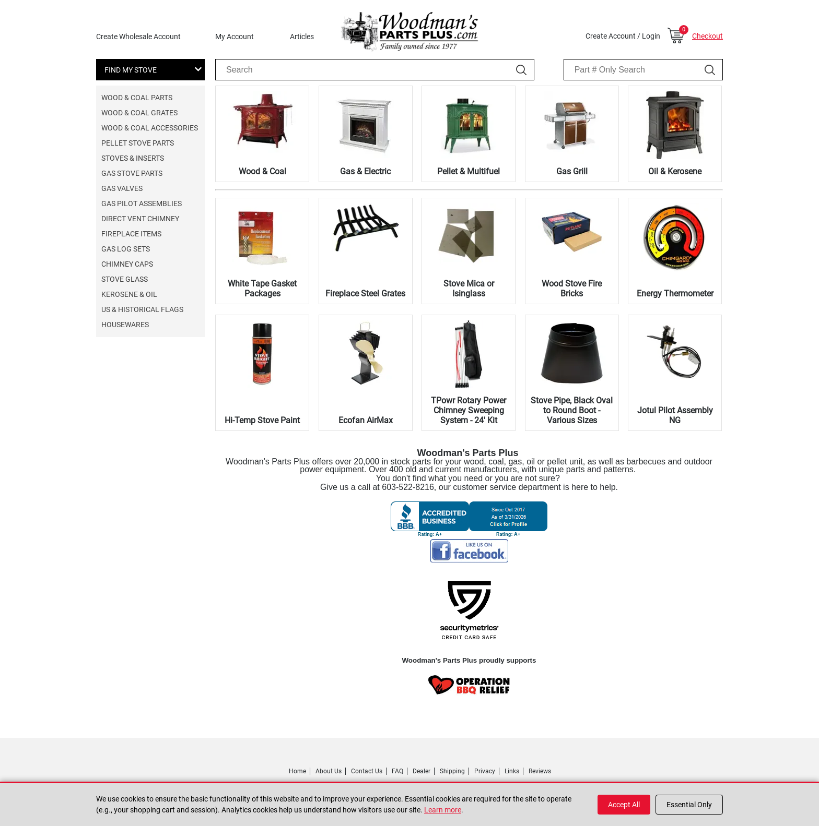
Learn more (442, 810)
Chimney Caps (127, 264)
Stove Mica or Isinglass (468, 288)
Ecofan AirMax (365, 420)
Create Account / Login (623, 36)
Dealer (421, 771)
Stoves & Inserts (132, 158)
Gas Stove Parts (131, 173)
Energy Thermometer (675, 293)
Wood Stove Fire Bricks (572, 288)
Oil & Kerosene (674, 171)
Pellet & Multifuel (468, 171)
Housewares (125, 324)
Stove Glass (124, 279)
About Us (328, 771)
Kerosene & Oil (129, 294)
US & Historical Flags (142, 309)
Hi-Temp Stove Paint (262, 420)
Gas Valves (122, 188)
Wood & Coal (262, 171)
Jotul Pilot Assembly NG (675, 415)
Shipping (452, 771)
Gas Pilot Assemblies (141, 203)
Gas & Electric (365, 171)
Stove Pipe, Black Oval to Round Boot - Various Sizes (572, 410)
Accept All (624, 804)
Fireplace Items (131, 234)
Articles (302, 36)
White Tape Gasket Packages (262, 288)
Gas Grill (572, 171)
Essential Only (689, 804)
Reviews (540, 771)
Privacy (484, 771)
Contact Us (366, 771)
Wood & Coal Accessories (149, 128)
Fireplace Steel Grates (365, 293)
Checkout (707, 36)
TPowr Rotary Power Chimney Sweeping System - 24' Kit (468, 410)
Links (512, 771)
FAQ (397, 771)
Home (297, 771)
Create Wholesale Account (138, 36)
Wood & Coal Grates (139, 113)
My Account (234, 36)
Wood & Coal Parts (136, 97)
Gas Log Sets (125, 249)
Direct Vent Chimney (140, 218)
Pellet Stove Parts (137, 143)
